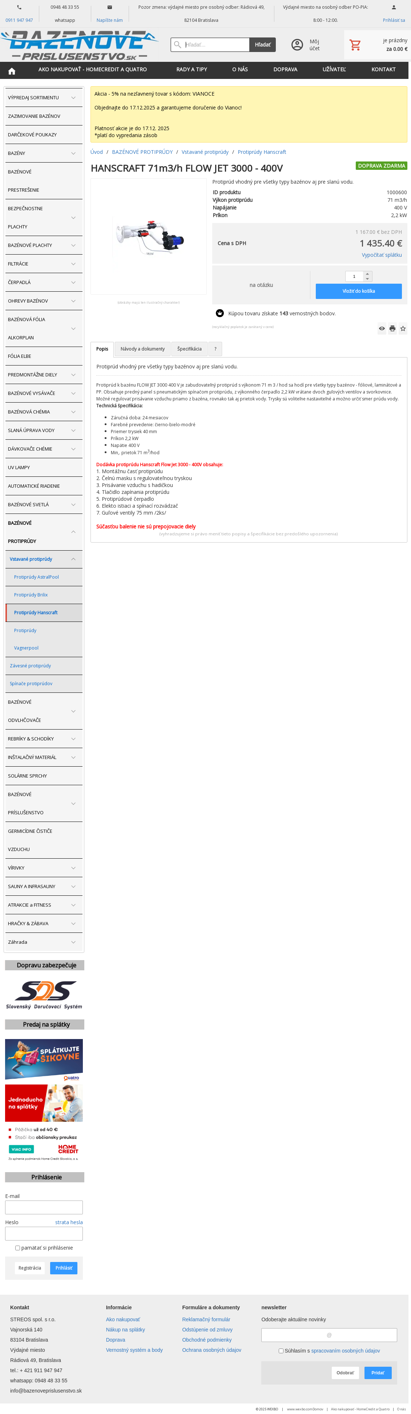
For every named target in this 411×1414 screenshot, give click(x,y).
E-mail (12, 1196)
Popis (102, 349)
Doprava (115, 1340)
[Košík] (377, 44)
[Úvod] (80, 45)
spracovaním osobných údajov (345, 1351)
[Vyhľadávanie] (209, 44)
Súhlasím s (329, 1351)
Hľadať (262, 44)
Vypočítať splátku (382, 254)
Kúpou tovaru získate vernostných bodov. (282, 313)
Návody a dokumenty (143, 349)
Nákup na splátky (125, 1330)
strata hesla (69, 1222)
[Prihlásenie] (310, 45)
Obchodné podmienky (206, 1340)
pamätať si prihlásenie (44, 1247)
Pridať (378, 1372)
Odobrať (345, 1372)
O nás (401, 1409)
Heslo (12, 1222)
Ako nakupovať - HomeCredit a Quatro (360, 1409)
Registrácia (30, 1268)
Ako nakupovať (123, 1319)
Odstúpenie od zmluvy (207, 1330)
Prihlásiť (64, 1268)
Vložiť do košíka (359, 291)
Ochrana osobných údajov (211, 1350)
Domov (318, 1409)
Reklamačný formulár (206, 1319)
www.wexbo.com (300, 1409)
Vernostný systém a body (134, 1350)
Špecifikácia (189, 349)
